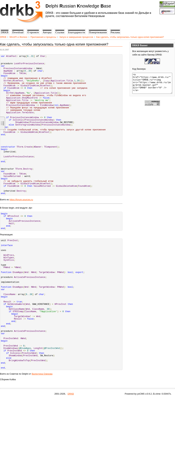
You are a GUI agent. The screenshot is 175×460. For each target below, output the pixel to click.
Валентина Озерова (42, 435)
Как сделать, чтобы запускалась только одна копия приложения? (130, 37)
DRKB (3, 37)
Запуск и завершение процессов (76, 37)
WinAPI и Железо (18, 37)
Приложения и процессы (43, 37)
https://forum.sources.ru (21, 229)
